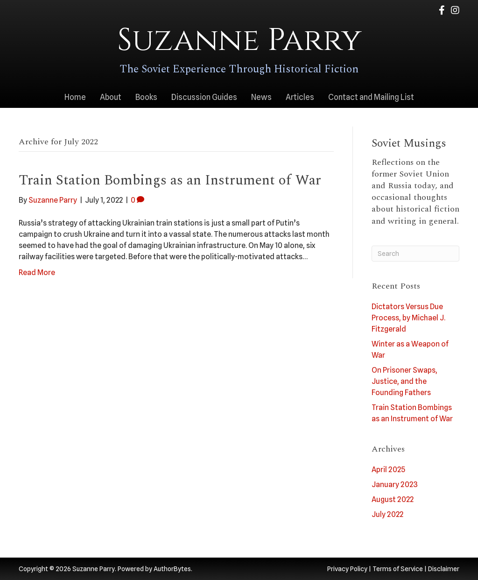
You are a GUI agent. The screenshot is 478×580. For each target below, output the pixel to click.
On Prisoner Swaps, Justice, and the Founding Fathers (404, 381)
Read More (37, 272)
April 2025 (388, 469)
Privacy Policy (347, 569)
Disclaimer (443, 569)
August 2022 (393, 499)
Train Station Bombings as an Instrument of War (170, 180)
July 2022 (387, 514)
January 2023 (395, 484)
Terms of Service (398, 569)
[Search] (416, 254)
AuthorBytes (172, 569)
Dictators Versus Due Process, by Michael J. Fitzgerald (408, 317)
